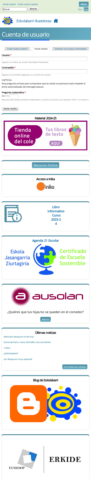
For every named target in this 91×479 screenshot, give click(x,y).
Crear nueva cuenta (28, 4)
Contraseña (8, 67)
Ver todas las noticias (75, 366)
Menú (84, 4)
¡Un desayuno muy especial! (18, 359)
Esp (86, 9)
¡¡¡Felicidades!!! (11, 353)
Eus (80, 9)
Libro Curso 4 (55, 215)
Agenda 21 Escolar (45, 240)
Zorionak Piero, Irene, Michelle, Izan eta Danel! (27, 342)
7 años (7, 347)
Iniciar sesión (9, 4)
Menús (45, 319)
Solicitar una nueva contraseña (70, 48)
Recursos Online (46, 165)
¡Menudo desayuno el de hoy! (19, 336)
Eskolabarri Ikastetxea (33, 20)
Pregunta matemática (14, 92)
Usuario (6, 55)
